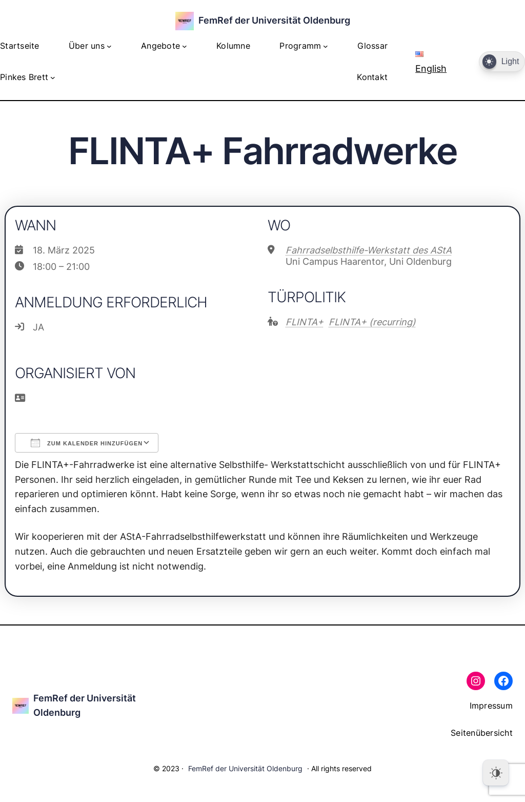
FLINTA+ (305, 322)
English (431, 62)
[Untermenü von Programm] (325, 46)
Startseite (19, 46)
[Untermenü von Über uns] (109, 46)
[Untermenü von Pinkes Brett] (52, 77)
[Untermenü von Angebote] (184, 46)
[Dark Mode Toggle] (502, 61)
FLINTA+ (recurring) (372, 322)
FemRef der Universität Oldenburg (274, 20)
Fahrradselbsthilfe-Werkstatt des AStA (369, 250)
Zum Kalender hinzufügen (87, 442)
